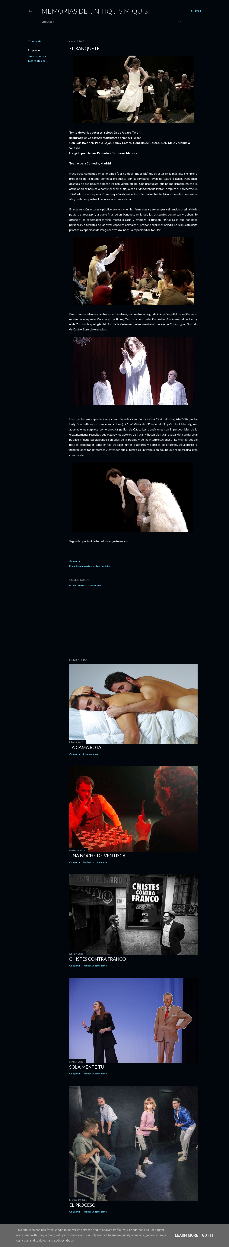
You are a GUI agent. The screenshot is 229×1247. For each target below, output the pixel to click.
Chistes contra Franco (97, 959)
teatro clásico (37, 60)
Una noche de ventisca (97, 855)
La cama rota (85, 747)
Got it (208, 1235)
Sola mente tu (86, 1067)
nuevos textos (37, 56)
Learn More (186, 1235)
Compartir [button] (34, 41)
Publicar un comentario (85, 585)
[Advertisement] (133, 622)
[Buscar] (196, 11)
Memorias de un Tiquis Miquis (94, 11)
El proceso (82, 1205)
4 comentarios (90, 754)
